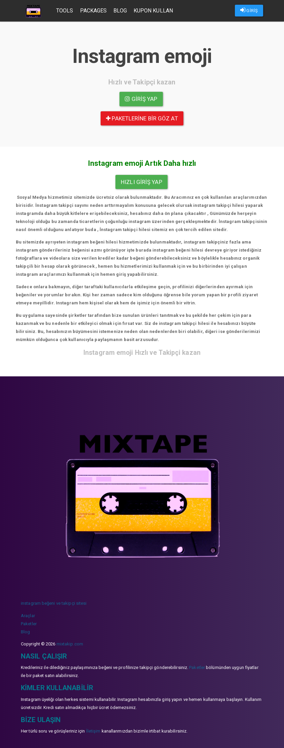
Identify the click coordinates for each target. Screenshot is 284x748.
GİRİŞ (249, 10)
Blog (120, 10)
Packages (93, 10)
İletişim (93, 731)
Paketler (29, 623)
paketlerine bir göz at (142, 118)
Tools (65, 10)
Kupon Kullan (153, 10)
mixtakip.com (70, 643)
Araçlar (28, 615)
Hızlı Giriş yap (141, 182)
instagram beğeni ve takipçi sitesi (53, 603)
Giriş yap (141, 99)
